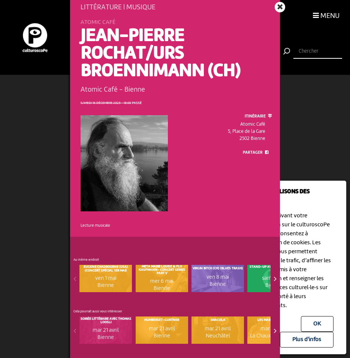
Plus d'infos (306, 340)
